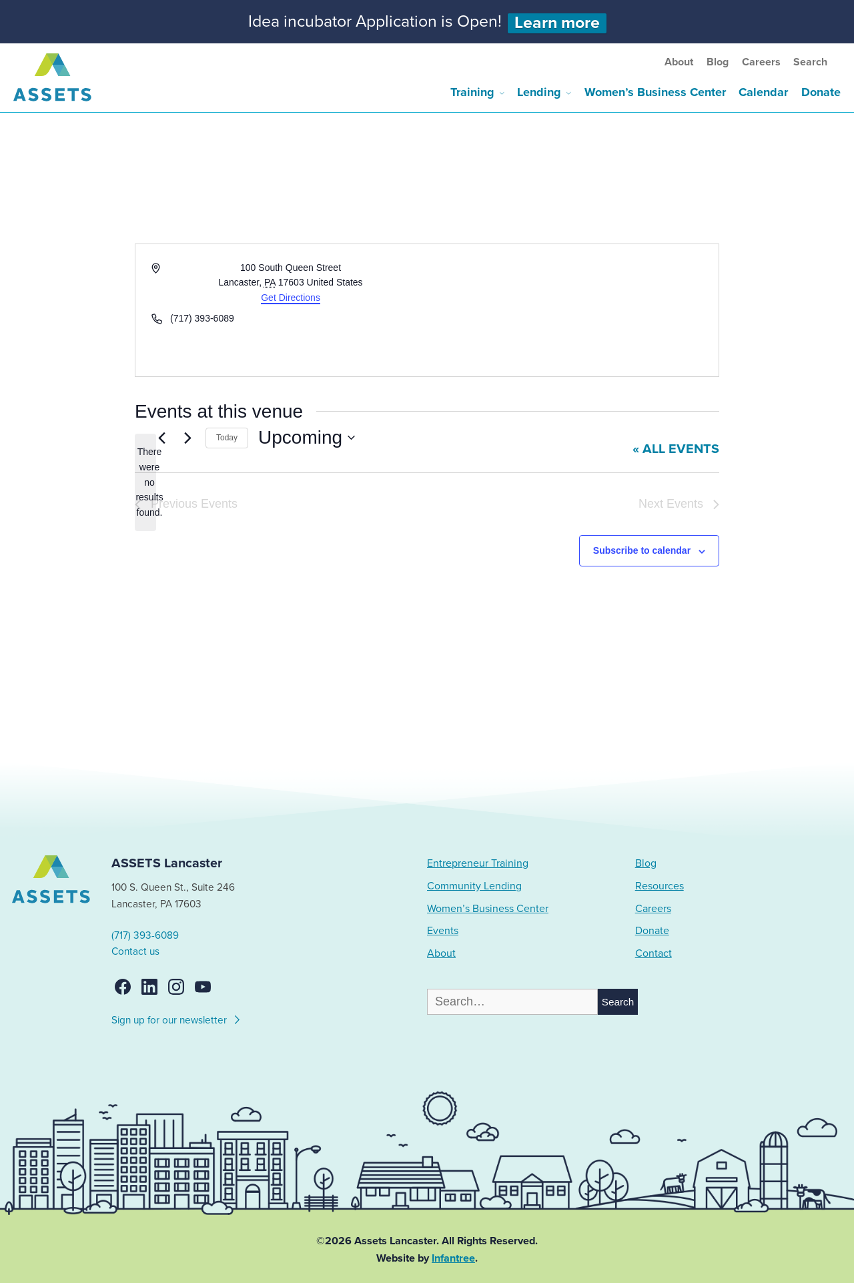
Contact (653, 953)
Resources (659, 886)
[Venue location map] (572, 310)
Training (472, 92)
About (679, 62)
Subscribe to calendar (642, 550)
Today (227, 437)
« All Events (675, 449)
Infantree (453, 1258)
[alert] (145, 482)
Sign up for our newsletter (176, 1018)
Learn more (557, 23)
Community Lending (474, 886)
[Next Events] (187, 438)
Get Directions (290, 297)
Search (810, 62)
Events (442, 930)
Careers (761, 62)
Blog (718, 62)
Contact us (135, 951)
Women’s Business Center (655, 92)
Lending (539, 92)
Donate (821, 92)
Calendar (763, 92)
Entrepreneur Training (477, 863)
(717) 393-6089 (145, 935)
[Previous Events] (161, 438)
